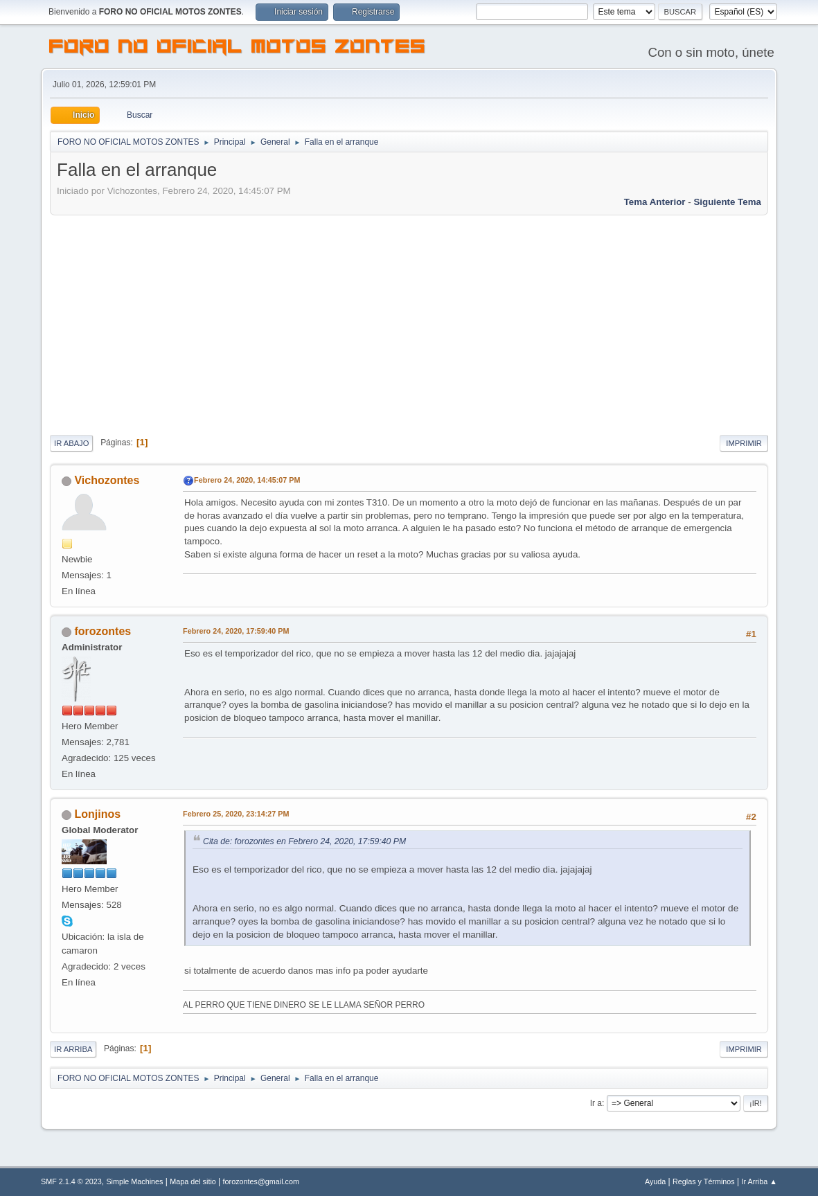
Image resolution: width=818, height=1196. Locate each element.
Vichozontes (107, 480)
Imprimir (744, 443)
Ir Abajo (71, 443)
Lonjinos (98, 814)
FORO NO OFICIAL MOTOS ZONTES (237, 48)
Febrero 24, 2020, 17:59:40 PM (236, 631)
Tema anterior (655, 202)
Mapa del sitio (193, 1181)
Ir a (596, 1103)
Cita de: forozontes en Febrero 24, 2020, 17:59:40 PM (304, 841)
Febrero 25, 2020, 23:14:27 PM (236, 814)
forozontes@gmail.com (261, 1181)
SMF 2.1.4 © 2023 (71, 1181)
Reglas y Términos (704, 1181)
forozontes (103, 631)
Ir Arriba (73, 1049)
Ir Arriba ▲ (759, 1181)
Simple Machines (134, 1181)
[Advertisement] (409, 323)
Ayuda (655, 1181)
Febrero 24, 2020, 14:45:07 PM (247, 480)
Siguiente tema (727, 202)
